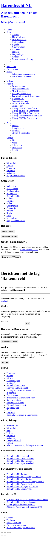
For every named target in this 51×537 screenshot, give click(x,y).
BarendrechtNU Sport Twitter (19, 489)
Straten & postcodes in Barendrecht (22, 415)
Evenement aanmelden (16, 525)
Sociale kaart (17, 106)
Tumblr (10, 443)
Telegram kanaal (14, 440)
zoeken (4, 301)
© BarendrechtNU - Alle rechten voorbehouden (27, 499)
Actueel (10, 32)
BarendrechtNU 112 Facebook (20, 461)
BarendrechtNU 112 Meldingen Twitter (24, 476)
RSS (8, 430)
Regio (9, 213)
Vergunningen (18, 54)
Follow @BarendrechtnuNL (13, 22)
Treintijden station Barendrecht (20, 390)
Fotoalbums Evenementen (23, 74)
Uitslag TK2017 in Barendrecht (25, 111)
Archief (15, 57)
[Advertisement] (23, 264)
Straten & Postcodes (21, 103)
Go (27, 324)
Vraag (14, 143)
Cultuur (10, 198)
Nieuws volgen (18, 47)
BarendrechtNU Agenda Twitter (20, 484)
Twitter (10, 165)
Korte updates (18, 42)
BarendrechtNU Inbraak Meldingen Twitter (25, 481)
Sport (9, 215)
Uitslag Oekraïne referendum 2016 (27, 116)
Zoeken (10, 123)
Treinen (15, 52)
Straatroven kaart (14, 400)
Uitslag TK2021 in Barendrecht (25, 113)
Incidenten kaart (19, 86)
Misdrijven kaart (19, 39)
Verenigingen (12, 218)
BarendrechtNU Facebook (18, 456)
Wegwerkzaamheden (16, 220)
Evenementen (12, 69)
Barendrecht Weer (9, 342)
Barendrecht (12, 193)
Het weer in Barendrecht (17, 388)
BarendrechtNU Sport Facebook (21, 463)
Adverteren (17, 145)
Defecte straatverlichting (22, 59)
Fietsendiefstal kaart (15, 402)
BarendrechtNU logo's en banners (21, 502)
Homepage (11, 373)
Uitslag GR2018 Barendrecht (24, 108)
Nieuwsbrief (12, 163)
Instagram (11, 173)
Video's (10, 81)
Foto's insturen (8, 231)
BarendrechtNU (13, 196)
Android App (12, 426)
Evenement (17, 147)
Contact (10, 138)
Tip (13, 140)
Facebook (11, 170)
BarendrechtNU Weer (10, 257)
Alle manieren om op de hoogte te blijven (25, 445)
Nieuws (15, 34)
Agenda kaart (18, 98)
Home (9, 30)
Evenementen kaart (20, 88)
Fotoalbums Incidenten (22, 76)
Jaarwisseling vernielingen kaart (26, 96)
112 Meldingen (18, 37)
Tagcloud (16, 130)
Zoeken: (4, 321)
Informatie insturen (9, 236)
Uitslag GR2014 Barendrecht (24, 118)
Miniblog (11, 383)
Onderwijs (11, 208)
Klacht (15, 150)
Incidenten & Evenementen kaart (21, 398)
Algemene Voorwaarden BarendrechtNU (24, 507)
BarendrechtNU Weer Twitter (19, 479)
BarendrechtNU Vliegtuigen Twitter (22, 486)
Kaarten (10, 84)
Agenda (15, 44)
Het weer (16, 49)
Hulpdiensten (18, 128)
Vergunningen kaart (20, 101)
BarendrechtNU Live (16, 385)
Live (8, 64)
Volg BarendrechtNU (16, 175)
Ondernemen (12, 206)
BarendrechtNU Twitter (17, 474)
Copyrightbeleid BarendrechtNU (21, 504)
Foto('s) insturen (14, 522)
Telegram (11, 168)
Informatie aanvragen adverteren (21, 527)
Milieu (9, 203)
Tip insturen (12, 520)
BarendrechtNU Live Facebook (20, 458)
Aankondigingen (14, 191)
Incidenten (11, 66)
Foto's (9, 71)
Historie (10, 201)
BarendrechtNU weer (29, 249)
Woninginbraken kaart (21, 93)
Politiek (10, 211)
